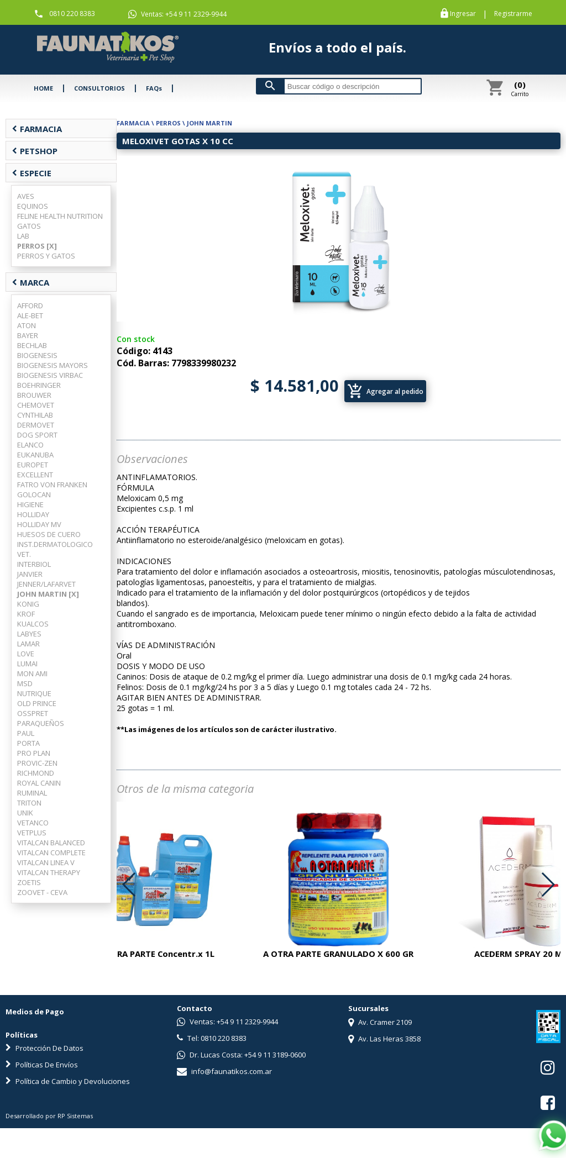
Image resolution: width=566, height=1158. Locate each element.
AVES (25, 196)
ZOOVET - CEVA (42, 892)
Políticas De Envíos (42, 1065)
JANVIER (30, 574)
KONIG (28, 604)
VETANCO (33, 823)
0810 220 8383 (72, 13)
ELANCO (30, 445)
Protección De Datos (44, 1048)
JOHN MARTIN (209, 123)
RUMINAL (32, 793)
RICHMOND (35, 773)
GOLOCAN (34, 494)
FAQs (154, 88)
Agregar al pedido (385, 391)
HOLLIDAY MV (39, 524)
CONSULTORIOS (99, 88)
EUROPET (32, 465)
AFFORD (30, 305)
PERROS (168, 123)
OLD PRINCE (36, 703)
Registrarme (513, 13)
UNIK (25, 813)
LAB (23, 236)
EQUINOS (32, 206)
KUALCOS (33, 624)
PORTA (28, 743)
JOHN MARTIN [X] (48, 594)
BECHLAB (32, 345)
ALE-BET (30, 315)
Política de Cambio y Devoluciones (68, 1081)
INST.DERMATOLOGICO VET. (55, 549)
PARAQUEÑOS (40, 723)
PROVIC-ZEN (37, 763)
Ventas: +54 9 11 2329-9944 (177, 14)
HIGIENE (30, 504)
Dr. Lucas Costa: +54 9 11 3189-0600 (241, 1055)
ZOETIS (29, 882)
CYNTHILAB (35, 415)
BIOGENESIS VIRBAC (50, 375)
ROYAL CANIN (39, 783)
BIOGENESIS (37, 355)
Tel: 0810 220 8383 (212, 1038)
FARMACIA (37, 128)
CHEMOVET (35, 405)
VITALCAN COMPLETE (51, 852)
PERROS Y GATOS (46, 256)
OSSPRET (32, 713)
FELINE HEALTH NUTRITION (60, 216)
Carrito (519, 88)
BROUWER (34, 395)
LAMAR (28, 644)
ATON (26, 325)
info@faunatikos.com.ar (224, 1071)
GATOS (29, 226)
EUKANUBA (35, 455)
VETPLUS (31, 833)
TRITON (29, 803)
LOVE (25, 654)
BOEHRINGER (39, 385)
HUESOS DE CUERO (49, 534)
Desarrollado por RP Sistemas (49, 1116)
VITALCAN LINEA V (46, 862)
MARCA (30, 282)
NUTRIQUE (34, 693)
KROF (26, 614)
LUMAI (27, 664)
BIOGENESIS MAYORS (52, 365)
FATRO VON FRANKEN (52, 484)
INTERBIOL (34, 564)
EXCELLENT (35, 475)
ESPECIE (31, 172)
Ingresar (463, 13)
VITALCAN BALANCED (51, 843)
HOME (43, 88)
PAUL (25, 733)
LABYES (29, 634)
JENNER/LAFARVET (46, 584)
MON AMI (32, 673)
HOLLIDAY (33, 514)
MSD (25, 683)
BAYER (27, 335)
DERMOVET (35, 425)
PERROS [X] (37, 246)
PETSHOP (34, 150)
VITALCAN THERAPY (48, 872)
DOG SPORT (37, 435)
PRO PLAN (33, 753)
